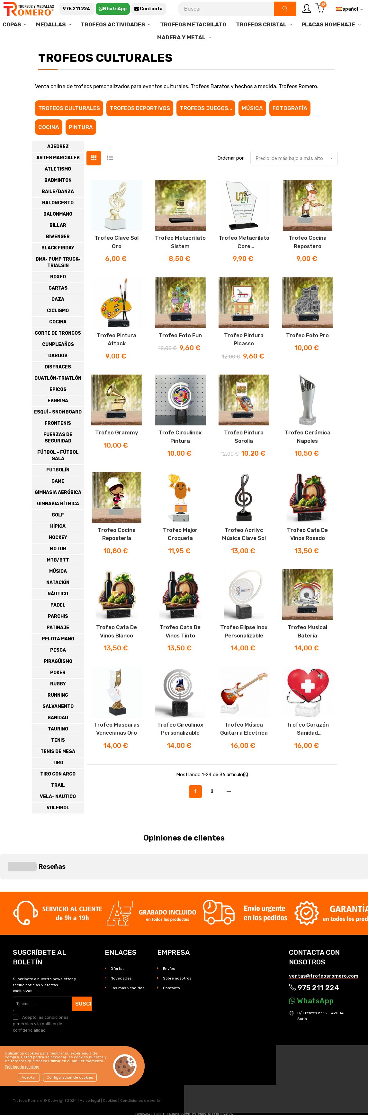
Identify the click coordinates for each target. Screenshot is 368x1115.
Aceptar (29, 1077)
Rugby (58, 701)
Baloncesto (58, 220)
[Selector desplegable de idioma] (347, 9)
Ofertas (118, 933)
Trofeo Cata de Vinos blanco (116, 649)
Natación (57, 600)
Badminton (58, 198)
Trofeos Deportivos (140, 126)
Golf (58, 532)
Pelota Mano (58, 656)
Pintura (81, 145)
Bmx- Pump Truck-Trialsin (58, 280)
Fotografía (290, 126)
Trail (58, 803)
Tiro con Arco (58, 791)
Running (58, 713)
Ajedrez (58, 164)
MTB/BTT (58, 578)
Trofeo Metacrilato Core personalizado (244, 260)
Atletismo (58, 187)
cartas (58, 306)
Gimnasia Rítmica (58, 521)
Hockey (58, 555)
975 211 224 (314, 953)
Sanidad (58, 735)
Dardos (57, 373)
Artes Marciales (58, 175)
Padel (58, 623)
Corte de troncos (58, 351)
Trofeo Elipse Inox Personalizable (244, 649)
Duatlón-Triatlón (57, 396)
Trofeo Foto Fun (180, 353)
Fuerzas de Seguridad (57, 455)
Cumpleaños (58, 362)
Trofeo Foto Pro (307, 353)
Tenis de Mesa (57, 769)
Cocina (48, 145)
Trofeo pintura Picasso (244, 357)
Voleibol (58, 825)
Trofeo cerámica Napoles (307, 454)
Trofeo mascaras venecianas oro (116, 746)
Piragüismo (58, 679)
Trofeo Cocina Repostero (308, 259)
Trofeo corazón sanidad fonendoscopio (307, 747)
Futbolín (57, 487)
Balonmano (57, 232)
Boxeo (58, 294)
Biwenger (58, 254)
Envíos (169, 933)
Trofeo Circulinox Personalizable (180, 746)
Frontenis (58, 441)
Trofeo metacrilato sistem (180, 259)
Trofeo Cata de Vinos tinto (180, 649)
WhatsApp (311, 965)
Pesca (58, 668)
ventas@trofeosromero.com (323, 941)
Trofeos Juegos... (206, 126)
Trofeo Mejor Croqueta (180, 551)
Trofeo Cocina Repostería (117, 551)
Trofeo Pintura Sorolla (244, 454)
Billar (57, 243)
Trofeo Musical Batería (307, 649)
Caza (57, 317)
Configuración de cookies (70, 1077)
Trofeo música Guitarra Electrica (244, 746)
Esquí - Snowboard (58, 429)
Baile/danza (58, 209)
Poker (58, 690)
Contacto (171, 953)
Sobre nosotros (177, 943)
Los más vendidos (128, 953)
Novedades (121, 943)
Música (252, 126)
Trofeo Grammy (116, 450)
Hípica (58, 544)
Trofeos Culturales (69, 126)
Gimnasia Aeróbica (58, 510)
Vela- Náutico (58, 814)
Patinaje (58, 645)
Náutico (58, 611)
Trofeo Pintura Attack (116, 357)
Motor (58, 566)
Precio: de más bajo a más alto (296, 176)
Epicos (58, 407)
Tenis (58, 758)
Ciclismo (58, 328)
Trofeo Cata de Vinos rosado (307, 551)
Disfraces (58, 384)
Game (57, 499)
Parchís (58, 634)
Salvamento (58, 724)
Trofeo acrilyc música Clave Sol (244, 551)
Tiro (57, 780)
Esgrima (58, 418)
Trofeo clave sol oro (116, 259)
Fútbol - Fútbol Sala (58, 473)
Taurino (58, 746)
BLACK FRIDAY (57, 265)
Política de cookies (22, 1066)
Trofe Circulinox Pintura (180, 454)
